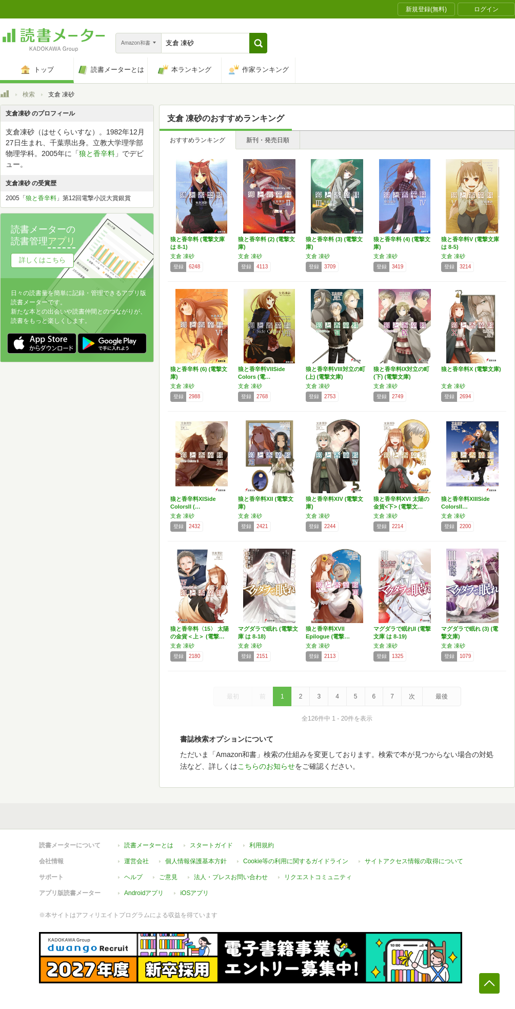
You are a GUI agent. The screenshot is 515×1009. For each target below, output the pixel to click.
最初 (233, 696)
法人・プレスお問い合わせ (231, 877)
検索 (29, 94)
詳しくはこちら (42, 260)
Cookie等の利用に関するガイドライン (295, 861)
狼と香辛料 (97, 153)
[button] (258, 43)
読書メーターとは (148, 845)
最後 (441, 696)
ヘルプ (133, 877)
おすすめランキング (197, 140)
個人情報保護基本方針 (196, 861)
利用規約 (261, 845)
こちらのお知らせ (266, 766)
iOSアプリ (194, 893)
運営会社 (136, 861)
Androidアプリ (144, 893)
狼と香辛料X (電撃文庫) (471, 369)
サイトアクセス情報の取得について (414, 861)
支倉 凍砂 (182, 256)
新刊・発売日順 (267, 140)
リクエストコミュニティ (318, 877)
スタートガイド (211, 845)
